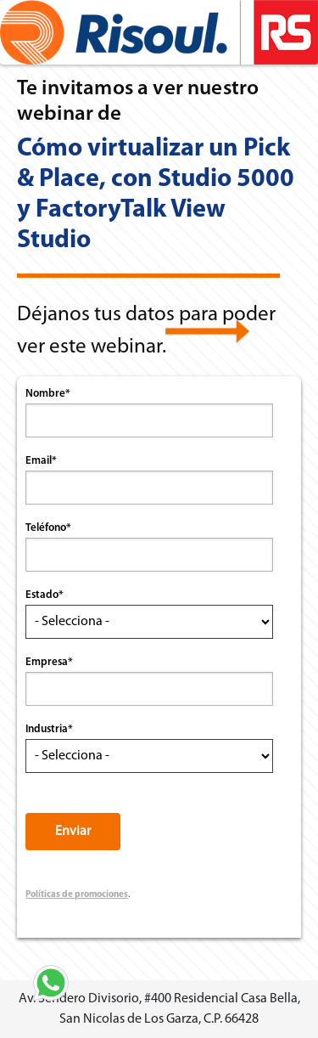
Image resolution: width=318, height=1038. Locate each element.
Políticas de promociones (76, 895)
